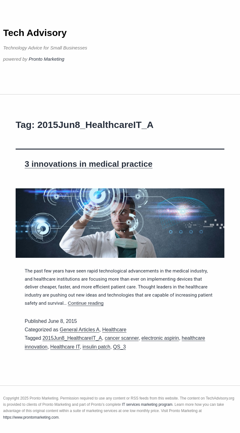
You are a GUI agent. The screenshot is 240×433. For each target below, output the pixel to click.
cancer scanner (122, 338)
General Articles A (79, 329)
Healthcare (114, 329)
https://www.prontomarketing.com (30, 417)
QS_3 (119, 346)
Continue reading (85, 303)
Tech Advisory (35, 33)
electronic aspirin (160, 338)
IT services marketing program (147, 404)
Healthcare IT (65, 346)
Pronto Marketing (46, 59)
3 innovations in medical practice (88, 164)
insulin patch (96, 346)
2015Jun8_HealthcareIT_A (72, 338)
